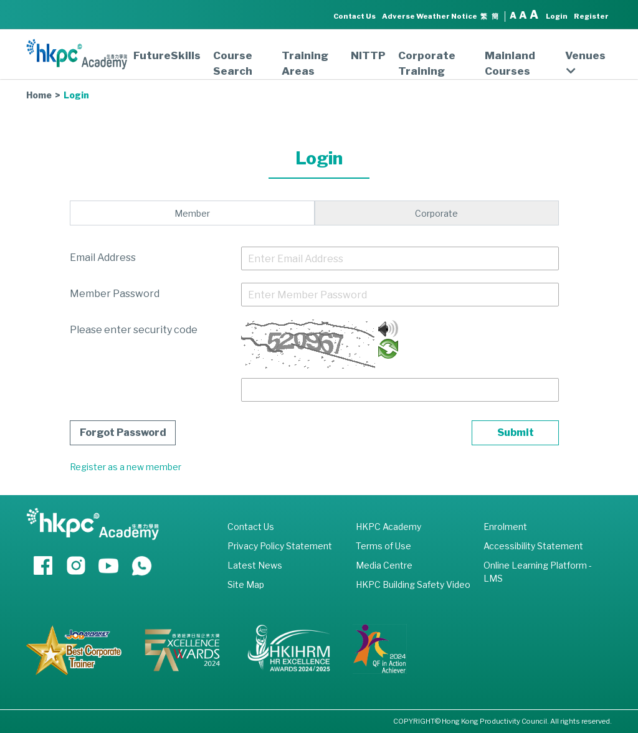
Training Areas (305, 63)
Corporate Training (426, 63)
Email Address (103, 257)
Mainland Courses (510, 63)
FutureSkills (167, 55)
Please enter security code (134, 330)
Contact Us (354, 16)
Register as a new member (125, 466)
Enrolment (505, 526)
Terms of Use (383, 546)
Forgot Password (123, 432)
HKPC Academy (388, 526)
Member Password (115, 294)
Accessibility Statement (533, 546)
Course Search (232, 63)
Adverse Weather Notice (429, 16)
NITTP (368, 55)
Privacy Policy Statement (279, 546)
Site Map (245, 584)
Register (591, 16)
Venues (585, 63)
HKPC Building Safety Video (413, 584)
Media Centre (384, 565)
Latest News (254, 565)
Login (557, 16)
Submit (515, 432)
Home (39, 95)
